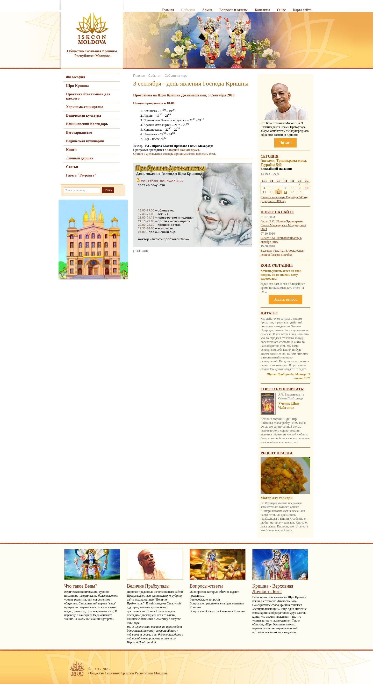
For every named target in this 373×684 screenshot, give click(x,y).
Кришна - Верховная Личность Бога (272, 588)
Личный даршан (80, 158)
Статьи (72, 167)
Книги (71, 150)
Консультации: (277, 265)
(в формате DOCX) (273, 201)
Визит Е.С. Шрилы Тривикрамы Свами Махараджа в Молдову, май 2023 (283, 225)
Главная (168, 10)
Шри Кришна (77, 86)
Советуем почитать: (282, 389)
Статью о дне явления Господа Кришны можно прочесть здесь (174, 154)
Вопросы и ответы (233, 10)
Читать (285, 143)
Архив (207, 10)
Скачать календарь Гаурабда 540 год (284, 197)
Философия (75, 77)
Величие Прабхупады (148, 586)
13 (278, 192)
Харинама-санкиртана (84, 107)
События (188, 10)
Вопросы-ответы (206, 586)
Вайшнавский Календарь (87, 124)
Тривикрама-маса (291, 161)
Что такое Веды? (80, 586)
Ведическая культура (83, 115)
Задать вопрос (285, 299)
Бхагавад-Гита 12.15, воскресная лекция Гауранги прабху (282, 252)
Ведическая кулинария (85, 141)
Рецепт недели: (277, 453)
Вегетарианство (79, 133)
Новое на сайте (277, 212)
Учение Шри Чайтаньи (288, 405)
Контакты (262, 10)
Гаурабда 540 (271, 165)
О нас (281, 10)
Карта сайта (302, 10)
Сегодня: (270, 156)
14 (285, 192)
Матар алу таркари (276, 498)
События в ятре (176, 75)
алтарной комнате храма (183, 150)
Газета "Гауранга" (81, 175)
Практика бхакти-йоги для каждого (88, 96)
